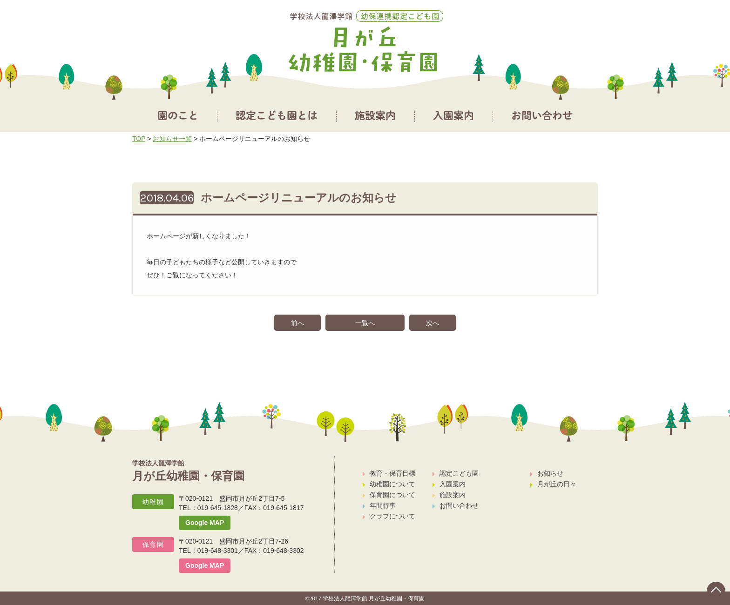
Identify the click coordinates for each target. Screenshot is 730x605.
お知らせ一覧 (172, 138)
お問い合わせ (456, 505)
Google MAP (204, 522)
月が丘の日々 (553, 484)
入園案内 (449, 484)
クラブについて (389, 516)
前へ (297, 323)
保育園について (389, 494)
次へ (432, 323)
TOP (138, 138)
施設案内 (449, 494)
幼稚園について (389, 484)
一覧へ (365, 323)
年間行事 (379, 505)
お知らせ (546, 473)
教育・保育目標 (389, 473)
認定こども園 (456, 473)
